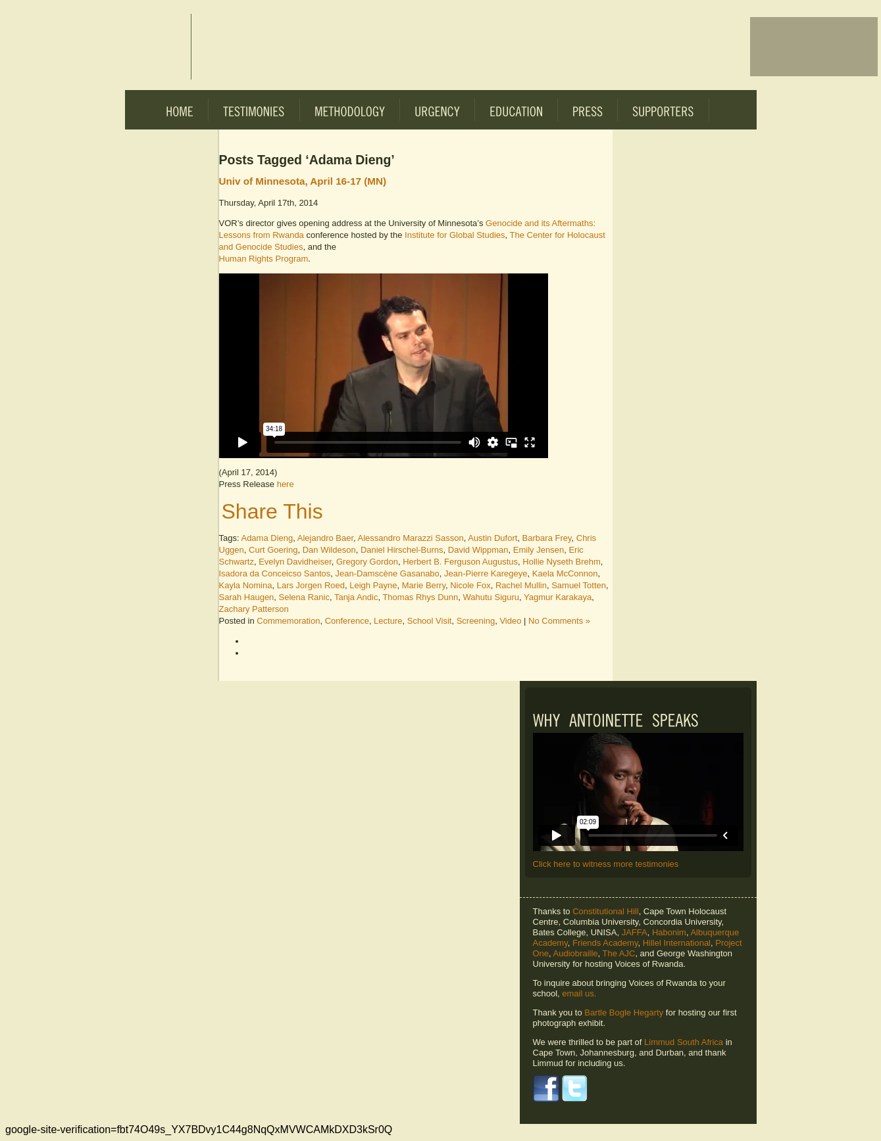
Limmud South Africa (683, 1042)
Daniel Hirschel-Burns (402, 550)
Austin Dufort (492, 538)
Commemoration (288, 621)
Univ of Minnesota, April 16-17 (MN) (303, 181)
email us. (579, 993)
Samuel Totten (578, 585)
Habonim (669, 932)
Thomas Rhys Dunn (420, 597)
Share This (272, 511)
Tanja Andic (356, 597)
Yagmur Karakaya (558, 597)
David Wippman (478, 550)
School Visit (429, 621)
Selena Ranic (304, 597)
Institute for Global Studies (455, 235)
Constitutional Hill (605, 911)
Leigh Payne (373, 585)
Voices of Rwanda (158, 47)
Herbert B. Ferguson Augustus (460, 562)
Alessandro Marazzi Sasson (411, 538)
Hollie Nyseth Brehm (561, 562)
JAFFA (634, 932)
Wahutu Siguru (491, 597)
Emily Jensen (538, 550)
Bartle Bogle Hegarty (623, 1012)
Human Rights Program (264, 259)
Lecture (388, 621)
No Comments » (559, 621)
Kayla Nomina (245, 585)
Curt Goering (273, 550)
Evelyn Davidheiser (295, 562)
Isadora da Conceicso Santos (275, 573)
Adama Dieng (267, 538)
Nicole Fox (470, 585)
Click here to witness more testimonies (606, 864)
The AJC (619, 953)
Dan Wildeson (329, 550)
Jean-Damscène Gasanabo (388, 573)
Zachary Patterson (254, 609)
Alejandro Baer (325, 538)
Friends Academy (605, 943)
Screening (476, 621)
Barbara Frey (547, 538)
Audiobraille (575, 953)
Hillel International (677, 943)
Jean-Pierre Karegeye (485, 573)
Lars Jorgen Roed (311, 585)
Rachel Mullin (521, 585)
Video (510, 621)
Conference (347, 621)
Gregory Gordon (367, 562)
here (285, 484)
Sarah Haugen (246, 597)
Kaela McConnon (565, 573)
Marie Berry (423, 585)
